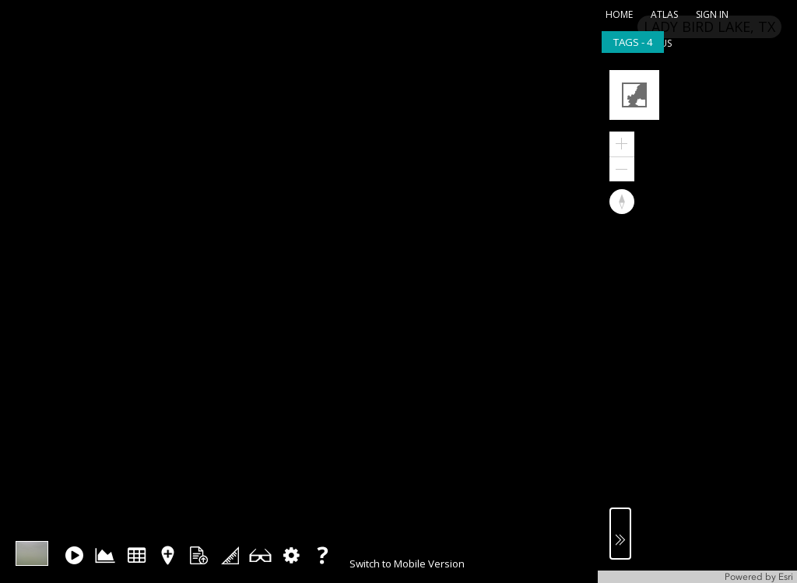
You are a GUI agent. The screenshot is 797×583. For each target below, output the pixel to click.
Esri (785, 576)
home (619, 14)
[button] (636, 97)
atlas (664, 14)
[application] (697, 320)
